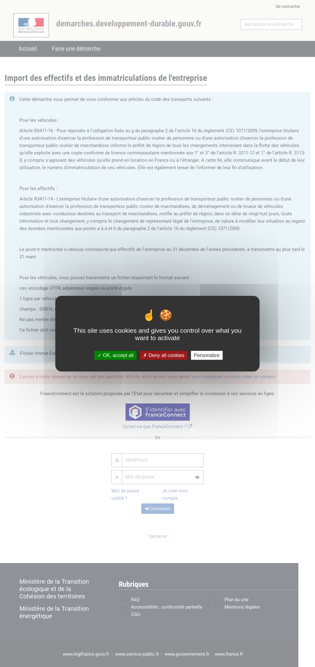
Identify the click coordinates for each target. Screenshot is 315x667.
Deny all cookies (163, 355)
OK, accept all (116, 355)
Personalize (207, 355)
